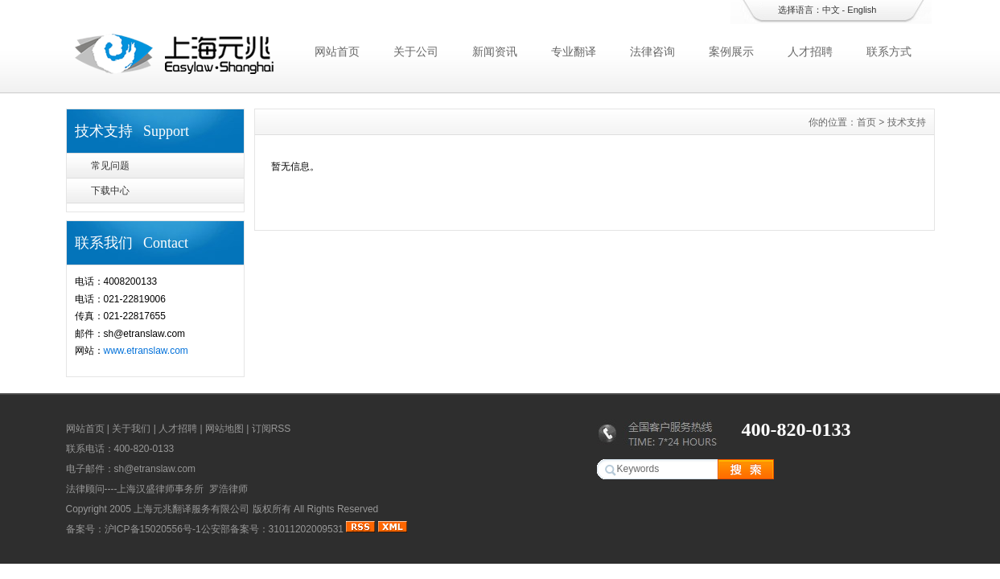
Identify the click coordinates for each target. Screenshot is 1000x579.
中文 (831, 9)
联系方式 (889, 51)
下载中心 (110, 190)
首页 (866, 122)
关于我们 (131, 428)
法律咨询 (652, 51)
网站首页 (337, 51)
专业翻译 (573, 51)
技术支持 (906, 122)
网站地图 (224, 428)
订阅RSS (271, 428)
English (861, 9)
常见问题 (110, 165)
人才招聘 (810, 51)
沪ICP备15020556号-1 (153, 529)
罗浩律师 (228, 489)
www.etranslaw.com (146, 350)
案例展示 (731, 51)
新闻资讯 (494, 51)
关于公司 (415, 51)
